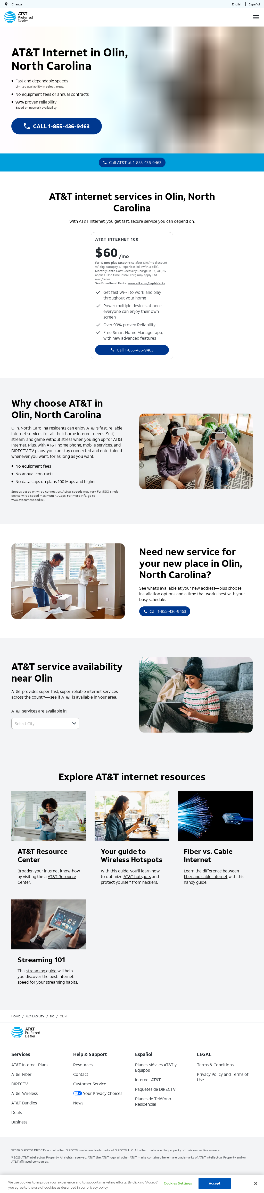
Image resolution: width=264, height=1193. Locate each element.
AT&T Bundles (24, 1102)
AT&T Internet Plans (29, 1064)
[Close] (255, 1183)
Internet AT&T (148, 1079)
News (78, 1102)
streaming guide (41, 970)
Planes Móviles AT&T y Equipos (156, 1067)
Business (19, 1122)
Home (15, 1016)
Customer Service (89, 1083)
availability (35, 1016)
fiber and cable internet (205, 876)
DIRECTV (19, 1083)
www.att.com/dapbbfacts (146, 283)
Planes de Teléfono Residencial (153, 1101)
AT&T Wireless (24, 1093)
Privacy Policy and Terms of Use (223, 1076)
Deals (16, 1112)
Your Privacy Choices (97, 1093)
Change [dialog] (17, 4)
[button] (74, 723)
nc (52, 1016)
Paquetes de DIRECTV (155, 1089)
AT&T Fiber (21, 1074)
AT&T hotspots (137, 876)
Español (254, 4)
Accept (214, 1183)
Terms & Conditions (215, 1064)
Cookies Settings (178, 1183)
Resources (83, 1064)
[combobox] (40, 723)
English (237, 4)
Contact (80, 1074)
